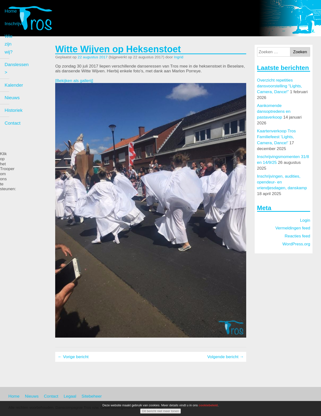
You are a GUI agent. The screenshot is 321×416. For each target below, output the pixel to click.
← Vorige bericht (73, 356)
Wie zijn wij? (25, 76)
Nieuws (20, 114)
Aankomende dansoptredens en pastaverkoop (273, 111)
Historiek (22, 126)
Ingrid (178, 57)
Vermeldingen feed (292, 228)
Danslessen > (27, 88)
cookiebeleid (208, 405)
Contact (21, 139)
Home (19, 50)
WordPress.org (296, 244)
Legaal (70, 396)
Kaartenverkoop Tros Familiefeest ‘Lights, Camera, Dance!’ (276, 137)
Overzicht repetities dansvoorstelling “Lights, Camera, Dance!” (279, 86)
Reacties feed (297, 236)
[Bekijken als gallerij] (74, 80)
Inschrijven (24, 63)
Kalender (22, 101)
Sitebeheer (92, 396)
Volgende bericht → (225, 356)
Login (305, 220)
